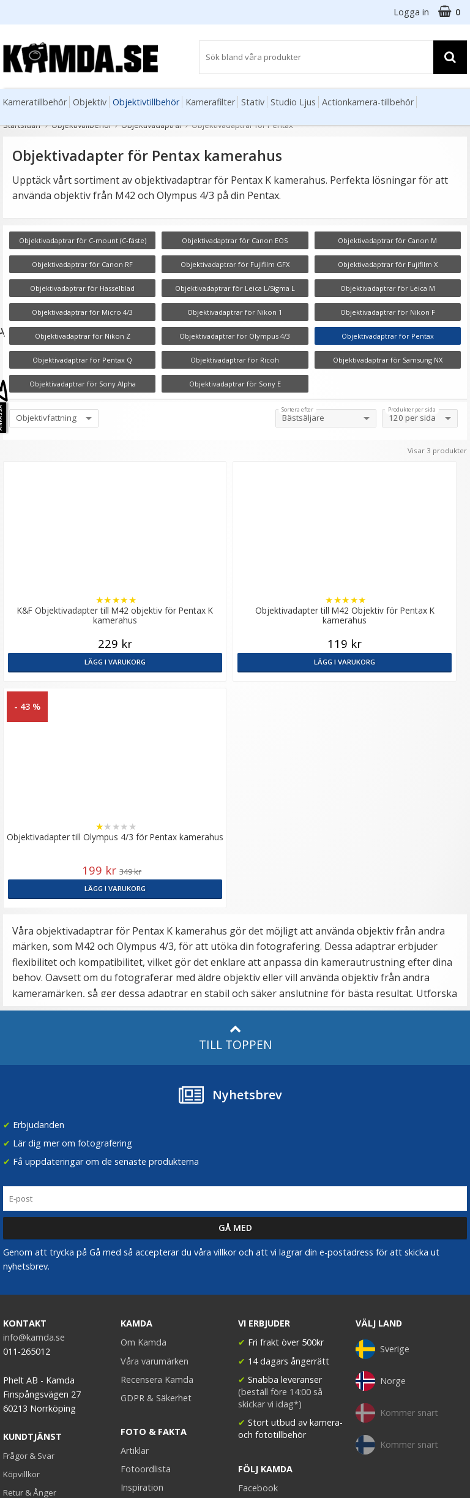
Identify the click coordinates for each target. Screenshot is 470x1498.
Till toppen (235, 811)
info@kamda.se (34, 1110)
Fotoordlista (146, 1242)
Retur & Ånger (29, 1265)
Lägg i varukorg (58, 662)
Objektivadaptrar (151, 124)
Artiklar (135, 1224)
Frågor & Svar (28, 1229)
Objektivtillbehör (146, 102)
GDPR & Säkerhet (156, 1171)
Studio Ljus (293, 102)
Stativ (252, 102)
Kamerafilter (210, 102)
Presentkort (25, 1302)
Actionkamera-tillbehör (368, 102)
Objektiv (89, 102)
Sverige (382, 1122)
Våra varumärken (154, 1134)
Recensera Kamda (157, 1153)
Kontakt (17, 1284)
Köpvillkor (21, 1247)
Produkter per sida (412, 409)
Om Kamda (143, 1115)
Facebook (258, 1261)
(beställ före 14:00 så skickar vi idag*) (280, 1171)
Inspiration (142, 1261)
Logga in (411, 12)
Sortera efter (297, 409)
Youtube (255, 1279)
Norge (381, 1154)
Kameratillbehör (34, 102)
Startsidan (21, 124)
